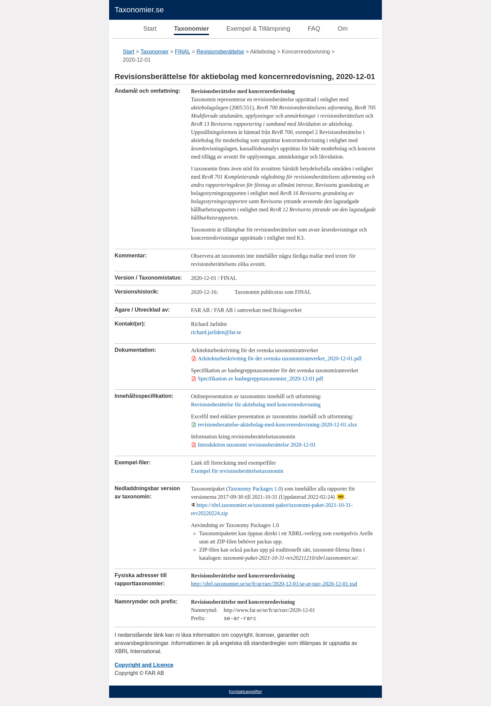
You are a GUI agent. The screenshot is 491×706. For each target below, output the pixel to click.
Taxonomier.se (139, 9)
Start (150, 28)
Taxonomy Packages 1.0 (254, 489)
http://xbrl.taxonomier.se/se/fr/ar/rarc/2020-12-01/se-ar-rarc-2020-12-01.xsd (274, 584)
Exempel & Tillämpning (258, 28)
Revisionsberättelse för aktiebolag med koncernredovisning (256, 404)
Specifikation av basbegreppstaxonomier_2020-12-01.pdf (260, 378)
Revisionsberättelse (220, 52)
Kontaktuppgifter (245, 691)
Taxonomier (191, 28)
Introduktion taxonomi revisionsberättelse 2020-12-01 (257, 445)
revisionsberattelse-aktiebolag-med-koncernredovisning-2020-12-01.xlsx (277, 424)
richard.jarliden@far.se (216, 332)
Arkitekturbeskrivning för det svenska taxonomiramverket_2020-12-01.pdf (279, 358)
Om (343, 28)
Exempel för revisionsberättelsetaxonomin (237, 471)
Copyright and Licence (144, 665)
